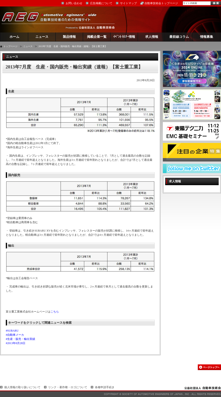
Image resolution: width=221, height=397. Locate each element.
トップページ (10, 46)
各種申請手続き (104, 387)
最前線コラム (179, 37)
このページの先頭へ (209, 367)
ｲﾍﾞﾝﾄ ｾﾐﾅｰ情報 (124, 37)
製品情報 (69, 37)
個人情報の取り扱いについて (22, 387)
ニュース (41, 37)
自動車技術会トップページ (161, 3)
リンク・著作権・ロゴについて (67, 387)
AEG (52, 19)
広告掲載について (101, 3)
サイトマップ (128, 3)
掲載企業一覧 (97, 37)
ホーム (14, 37)
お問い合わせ (74, 3)
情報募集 (206, 37)
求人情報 (151, 37)
